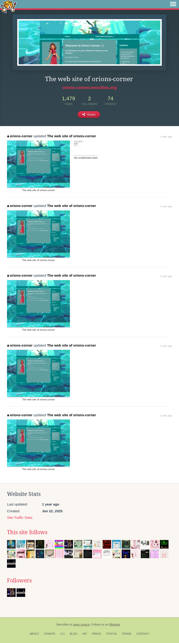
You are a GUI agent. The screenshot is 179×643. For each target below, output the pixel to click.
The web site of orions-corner (71, 136)
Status (111, 633)
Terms (126, 633)
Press (96, 633)
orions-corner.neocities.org (89, 87)
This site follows (27, 532)
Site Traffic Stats (19, 517)
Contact (142, 633)
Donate (49, 633)
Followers (19, 581)
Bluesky (115, 624)
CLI (62, 633)
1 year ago (166, 136)
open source (81, 624)
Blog (73, 633)
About (34, 633)
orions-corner (19, 136)
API (84, 633)
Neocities (62, 624)
